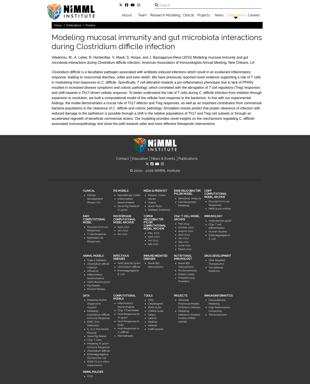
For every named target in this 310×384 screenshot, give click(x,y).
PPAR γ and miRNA (220, 208)
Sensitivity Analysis (189, 198)
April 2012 (123, 227)
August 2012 (186, 231)
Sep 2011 (153, 244)
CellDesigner (155, 303)
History (152, 202)
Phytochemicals (187, 270)
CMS (150, 300)
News (219, 15)
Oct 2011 (122, 234)
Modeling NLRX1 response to (97, 303)
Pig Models (93, 285)
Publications (236, 15)
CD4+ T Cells (94, 339)
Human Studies (218, 231)
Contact (122, 159)
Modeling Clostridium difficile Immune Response (98, 314)
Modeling (173, 15)
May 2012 (154, 233)
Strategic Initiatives (159, 209)
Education (140, 159)
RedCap (152, 321)
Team (142, 15)
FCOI (90, 376)
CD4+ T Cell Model (128, 310)
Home (58, 25)
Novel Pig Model (96, 336)
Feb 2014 (183, 223)
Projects (203, 15)
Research (157, 15)
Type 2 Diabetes (96, 260)
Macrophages (125, 335)
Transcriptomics (218, 314)
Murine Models (96, 289)
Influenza (92, 270)
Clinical (188, 15)
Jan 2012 (123, 230)
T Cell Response (96, 234)
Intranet (152, 325)
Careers (254, 15)
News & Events (163, 159)
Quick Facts (154, 206)
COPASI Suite (155, 310)
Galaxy (152, 314)
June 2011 (184, 245)
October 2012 (186, 227)
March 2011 (185, 249)
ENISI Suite (154, 307)
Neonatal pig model (129, 195)
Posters (90, 25)
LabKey (152, 318)
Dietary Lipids (186, 274)
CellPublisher (156, 329)
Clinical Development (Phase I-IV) (95, 199)
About (127, 15)
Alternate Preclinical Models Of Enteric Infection (189, 303)
